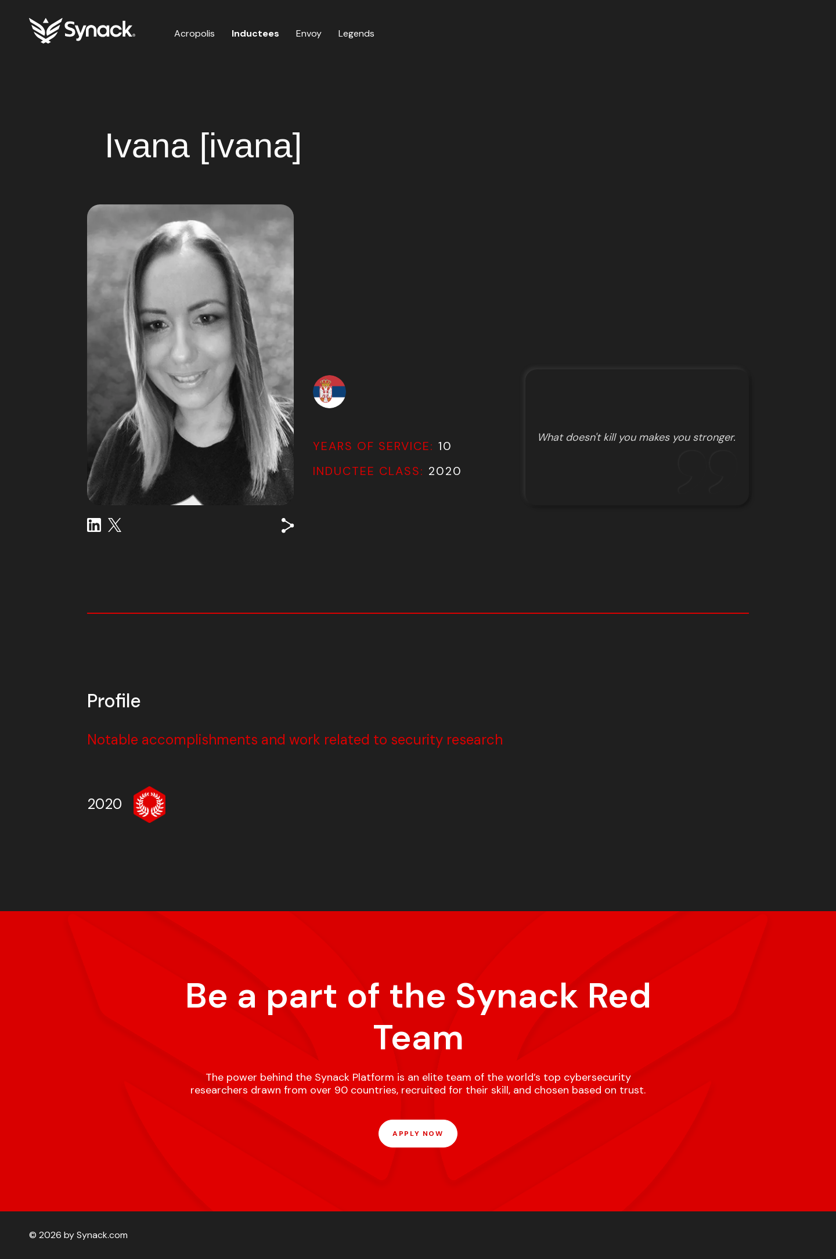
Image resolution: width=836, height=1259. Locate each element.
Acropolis (194, 33)
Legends (356, 33)
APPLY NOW (417, 1133)
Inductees (255, 33)
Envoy (309, 33)
